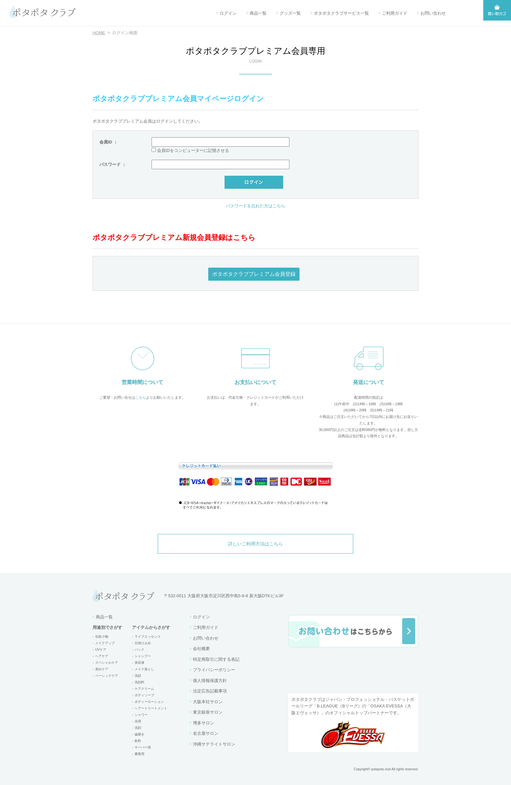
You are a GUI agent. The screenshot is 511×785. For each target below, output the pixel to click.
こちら (140, 397)
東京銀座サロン (208, 712)
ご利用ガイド (394, 13)
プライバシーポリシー (214, 669)
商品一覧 (258, 13)
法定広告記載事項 (210, 691)
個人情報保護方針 (210, 680)
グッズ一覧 (290, 13)
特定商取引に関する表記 (216, 659)
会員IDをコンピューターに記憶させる (193, 150)
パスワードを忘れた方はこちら (255, 205)
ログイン (228, 13)
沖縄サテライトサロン (214, 744)
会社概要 (201, 648)
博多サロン (203, 722)
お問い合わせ (433, 13)
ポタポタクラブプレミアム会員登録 (254, 274)
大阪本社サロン (208, 701)
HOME (99, 32)
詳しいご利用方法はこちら (255, 543)
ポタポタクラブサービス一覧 (341, 13)
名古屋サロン (205, 733)
